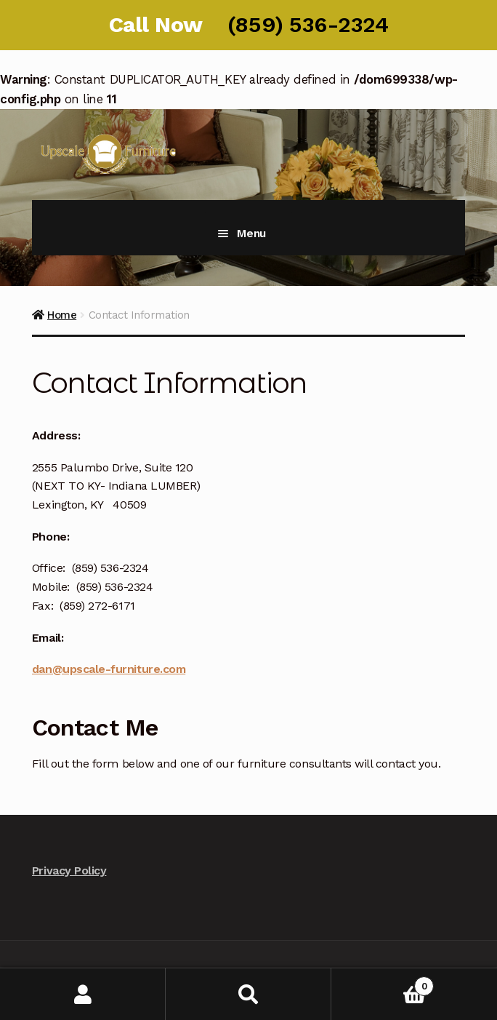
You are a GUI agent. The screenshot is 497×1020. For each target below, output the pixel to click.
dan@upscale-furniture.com (108, 669)
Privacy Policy (69, 870)
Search (248, 994)
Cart (382, 983)
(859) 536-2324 (307, 24)
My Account (83, 994)
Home (61, 315)
